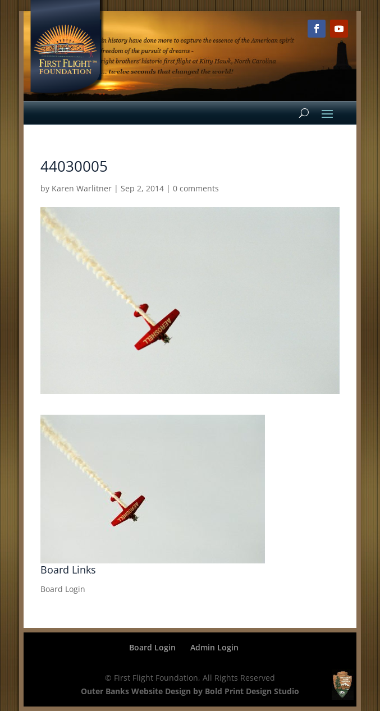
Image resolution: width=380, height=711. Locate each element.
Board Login (62, 589)
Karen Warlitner (82, 188)
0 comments (196, 188)
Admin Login (214, 647)
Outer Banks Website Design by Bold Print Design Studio (190, 691)
